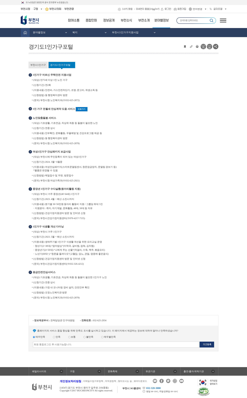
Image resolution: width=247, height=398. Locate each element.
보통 (72, 337)
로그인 (168, 9)
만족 (56, 337)
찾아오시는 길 (125, 381)
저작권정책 (110, 381)
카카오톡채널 (168, 381)
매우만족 (39, 337)
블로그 (155, 381)
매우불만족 (108, 337)
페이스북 (161, 381)
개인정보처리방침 (70, 381)
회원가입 (181, 9)
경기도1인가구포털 (60, 65)
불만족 (88, 337)
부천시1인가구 (38, 65)
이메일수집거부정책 (93, 381)
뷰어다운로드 (140, 381)
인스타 (175, 381)
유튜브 (181, 381)
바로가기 (81, 109)
